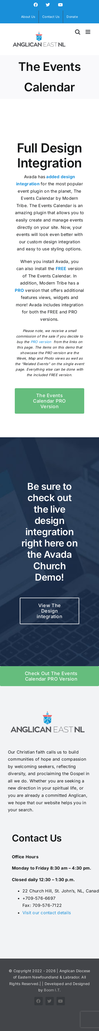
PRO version (41, 342)
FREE (61, 268)
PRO (19, 290)
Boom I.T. (52, 990)
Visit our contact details (46, 912)
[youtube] (60, 1001)
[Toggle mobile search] (77, 32)
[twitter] (49, 1001)
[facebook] (38, 1001)
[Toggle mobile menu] (88, 32)
